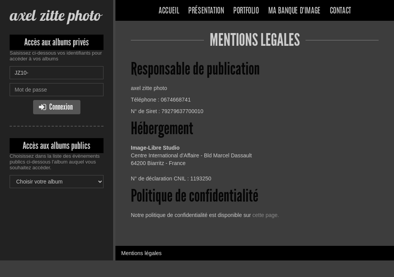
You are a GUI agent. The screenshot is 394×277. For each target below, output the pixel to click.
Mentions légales (141, 253)
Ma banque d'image (294, 11)
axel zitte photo (55, 15)
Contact (340, 11)
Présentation (206, 11)
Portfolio (246, 11)
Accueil (169, 11)
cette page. (265, 215)
